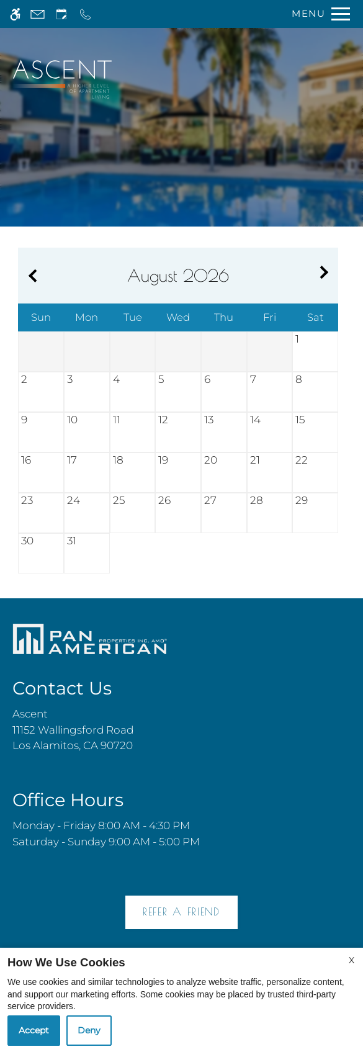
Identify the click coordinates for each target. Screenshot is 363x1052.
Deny (89, 1030)
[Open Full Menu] (317, 14)
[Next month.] (325, 276)
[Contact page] (37, 14)
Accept (34, 1030)
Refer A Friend (181, 912)
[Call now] (85, 14)
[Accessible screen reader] (15, 14)
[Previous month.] (30, 276)
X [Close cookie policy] (351, 960)
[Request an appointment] (61, 14)
